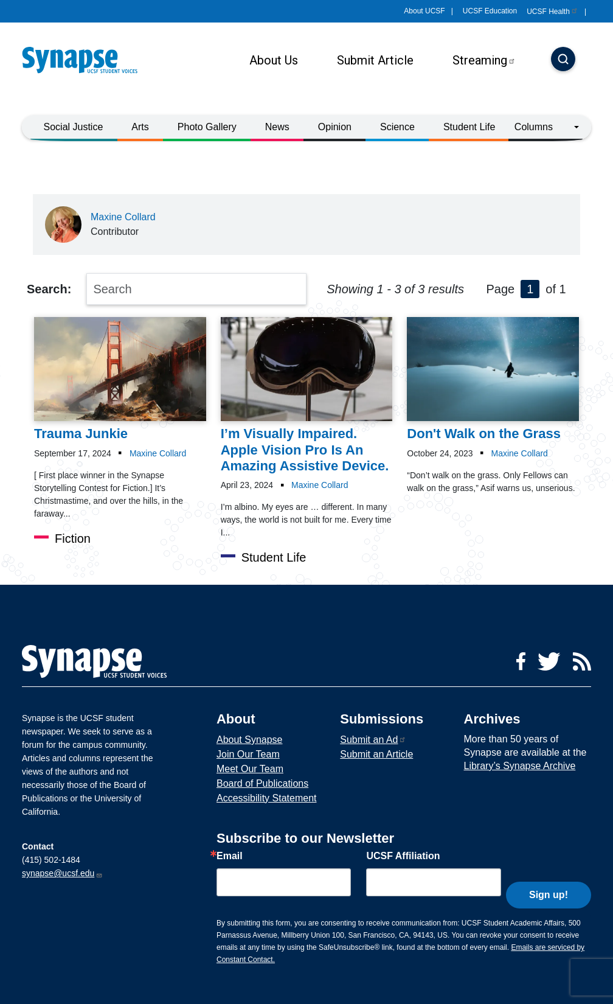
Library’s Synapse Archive (520, 766)
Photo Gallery (207, 127)
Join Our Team (248, 754)
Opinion (335, 127)
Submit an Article (376, 754)
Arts (139, 127)
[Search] (563, 60)
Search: (49, 289)
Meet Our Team (249, 769)
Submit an (373, 739)
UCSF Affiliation (403, 856)
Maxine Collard (123, 217)
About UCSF (424, 11)
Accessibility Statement (266, 798)
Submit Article (375, 60)
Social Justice (73, 127)
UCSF (552, 11)
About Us (273, 60)
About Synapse (249, 739)
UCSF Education (490, 11)
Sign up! (548, 879)
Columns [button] (533, 127)
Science (397, 127)
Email (229, 856)
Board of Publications (262, 783)
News (277, 127)
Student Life (469, 127)
